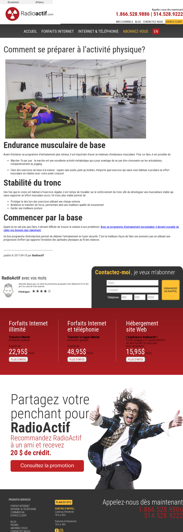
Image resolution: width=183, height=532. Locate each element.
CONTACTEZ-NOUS (153, 21)
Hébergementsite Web (142, 326)
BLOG (138, 21)
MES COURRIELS (124, 21)
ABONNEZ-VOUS (135, 31)
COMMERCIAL (18, 512)
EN (156, 31)
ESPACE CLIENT (174, 21)
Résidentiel (13, 2)
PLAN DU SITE (63, 502)
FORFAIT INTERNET (20, 506)
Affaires (40, 2)
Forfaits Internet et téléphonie (86, 326)
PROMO (14, 525)
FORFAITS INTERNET (57, 31)
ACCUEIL (30, 31)
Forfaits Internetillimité (28, 326)
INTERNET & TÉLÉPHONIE (98, 31)
